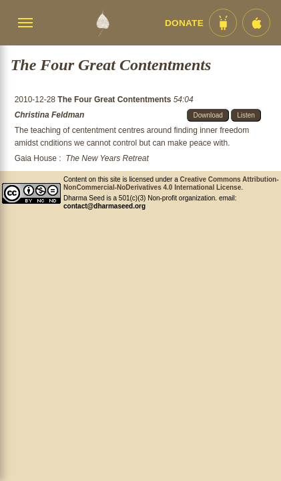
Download (207, 115)
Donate (184, 23)
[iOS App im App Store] (256, 23)
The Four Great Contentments (115, 99)
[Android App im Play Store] (223, 23)
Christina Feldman (50, 115)
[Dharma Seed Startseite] (102, 22)
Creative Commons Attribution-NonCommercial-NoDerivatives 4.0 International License (171, 183)
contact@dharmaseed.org (104, 206)
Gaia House (36, 158)
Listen (246, 115)
